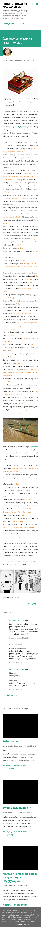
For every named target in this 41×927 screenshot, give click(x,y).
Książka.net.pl (16, 127)
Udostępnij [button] (31, 604)
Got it (26, 925)
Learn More (17, 925)
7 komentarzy (20, 765)
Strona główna (8, 24)
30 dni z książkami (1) (17, 807)
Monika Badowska (16, 669)
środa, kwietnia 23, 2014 (19, 638)
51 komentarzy (20, 832)
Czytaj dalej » (8, 768)
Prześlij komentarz (10, 695)
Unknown (13, 645)
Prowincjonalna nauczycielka (15, 5)
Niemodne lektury (16, 620)
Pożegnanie (10, 741)
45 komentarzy (20, 905)
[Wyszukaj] (32, 4)
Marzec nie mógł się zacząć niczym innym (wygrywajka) (20, 877)
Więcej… (23, 24)
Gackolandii (7, 565)
